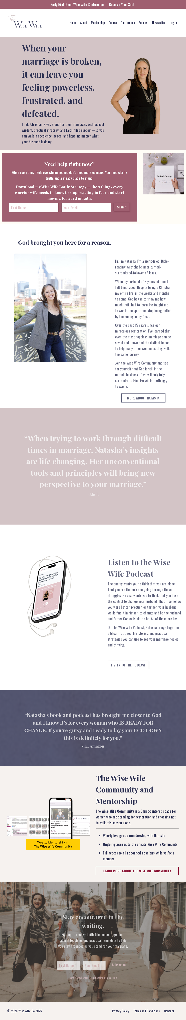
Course (112, 22)
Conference (128, 22)
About (83, 22)
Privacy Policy (120, 1011)
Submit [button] (122, 207)
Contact (169, 1011)
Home (73, 22)
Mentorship (98, 22)
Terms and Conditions (146, 1011)
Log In (173, 22)
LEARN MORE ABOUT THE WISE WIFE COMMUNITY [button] (137, 870)
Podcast (144, 22)
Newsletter (159, 22)
